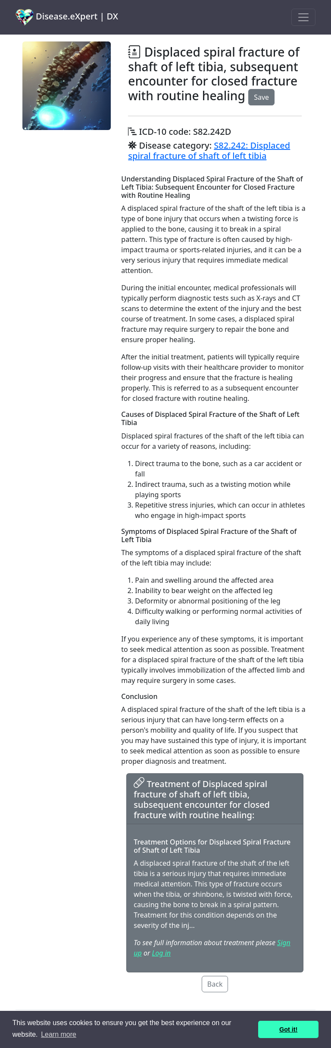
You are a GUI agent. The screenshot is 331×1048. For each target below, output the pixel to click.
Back (215, 984)
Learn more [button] (58, 1034)
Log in (161, 953)
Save (261, 97)
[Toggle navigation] (303, 17)
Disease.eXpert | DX (67, 17)
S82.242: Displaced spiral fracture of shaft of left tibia (209, 151)
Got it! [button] (288, 1029)
